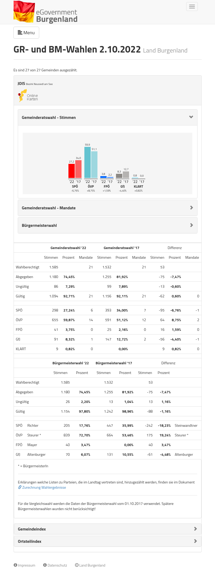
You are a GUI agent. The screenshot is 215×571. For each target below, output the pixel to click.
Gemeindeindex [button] (32, 529)
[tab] (107, 117)
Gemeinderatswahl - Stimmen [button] (49, 117)
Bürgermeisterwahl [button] (39, 225)
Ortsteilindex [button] (30, 541)
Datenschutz (55, 565)
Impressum (25, 565)
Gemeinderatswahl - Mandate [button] (49, 208)
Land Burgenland (90, 565)
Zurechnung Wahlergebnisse (42, 487)
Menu (28, 32)
